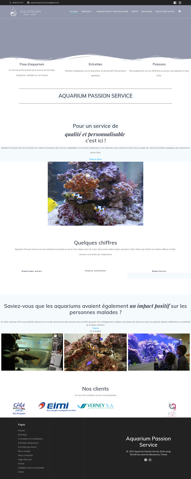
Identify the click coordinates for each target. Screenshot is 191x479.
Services (86, 11)
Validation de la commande (31, 467)
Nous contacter (165, 11)
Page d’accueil (24, 459)
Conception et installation (112, 11)
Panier (21, 463)
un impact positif (149, 305)
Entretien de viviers (27, 447)
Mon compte (24, 451)
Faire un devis (95, 159)
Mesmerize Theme (158, 454)
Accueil (74, 11)
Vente (135, 11)
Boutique (147, 11)
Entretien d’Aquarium (28, 442)
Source (95, 328)
